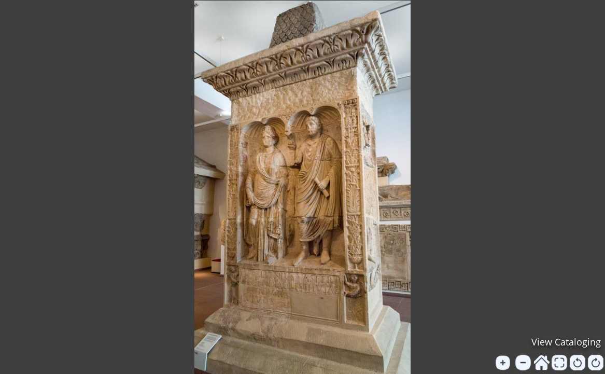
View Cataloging (566, 342)
